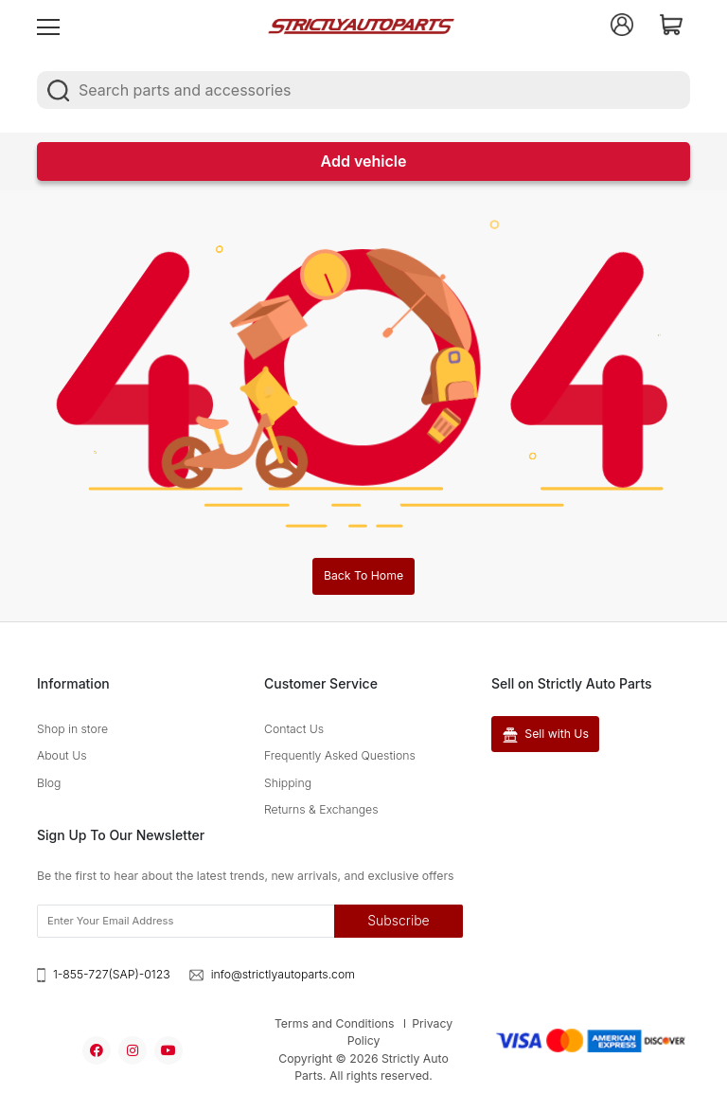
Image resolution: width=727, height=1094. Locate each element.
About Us (62, 755)
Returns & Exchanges (321, 809)
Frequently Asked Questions (340, 755)
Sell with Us (546, 734)
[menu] (48, 24)
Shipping (287, 783)
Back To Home (363, 575)
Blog (49, 783)
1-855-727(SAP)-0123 (111, 974)
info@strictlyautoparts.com (283, 974)
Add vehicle (364, 161)
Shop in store (72, 729)
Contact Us (294, 729)
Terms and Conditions (335, 1023)
